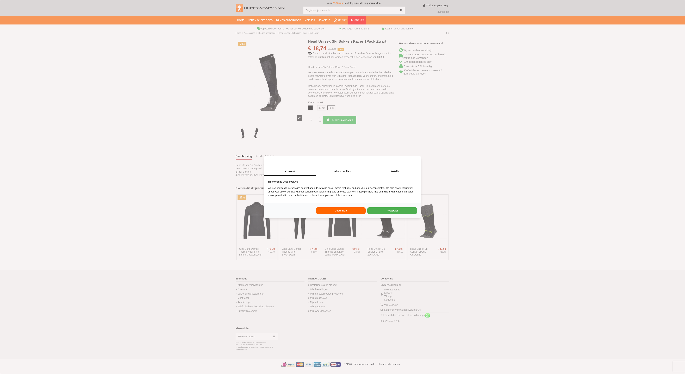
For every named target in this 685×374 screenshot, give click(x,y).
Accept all (392, 210)
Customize (341, 210)
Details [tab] (395, 171)
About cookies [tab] (342, 171)
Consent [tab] (290, 171)
